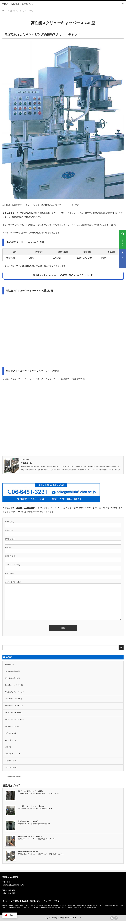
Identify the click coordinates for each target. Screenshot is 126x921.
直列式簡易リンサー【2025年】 (28, 821)
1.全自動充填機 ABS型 (12, 671)
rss (112, 918)
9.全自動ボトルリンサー (13, 726)
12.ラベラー (9, 747)
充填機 (19, 508)
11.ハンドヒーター (11, 740)
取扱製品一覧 (26, 463)
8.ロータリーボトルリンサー (14, 719)
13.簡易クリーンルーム (12, 754)
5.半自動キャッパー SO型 (13, 699)
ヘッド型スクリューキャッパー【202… (31, 806)
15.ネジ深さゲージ (11, 767)
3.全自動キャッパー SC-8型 (14, 685)
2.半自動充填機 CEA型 (12, 678)
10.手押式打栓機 (10, 733)
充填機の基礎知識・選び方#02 (28, 851)
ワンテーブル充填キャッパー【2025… (30, 791)
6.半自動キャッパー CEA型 (14, 706)
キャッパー (29, 508)
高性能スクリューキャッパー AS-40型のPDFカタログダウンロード (63, 275)
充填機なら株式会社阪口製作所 (61, 918)
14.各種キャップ (10, 761)
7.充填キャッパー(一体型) (13, 712)
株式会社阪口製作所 (14, 776)
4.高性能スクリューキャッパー (15, 692)
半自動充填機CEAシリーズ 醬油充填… (30, 836)
